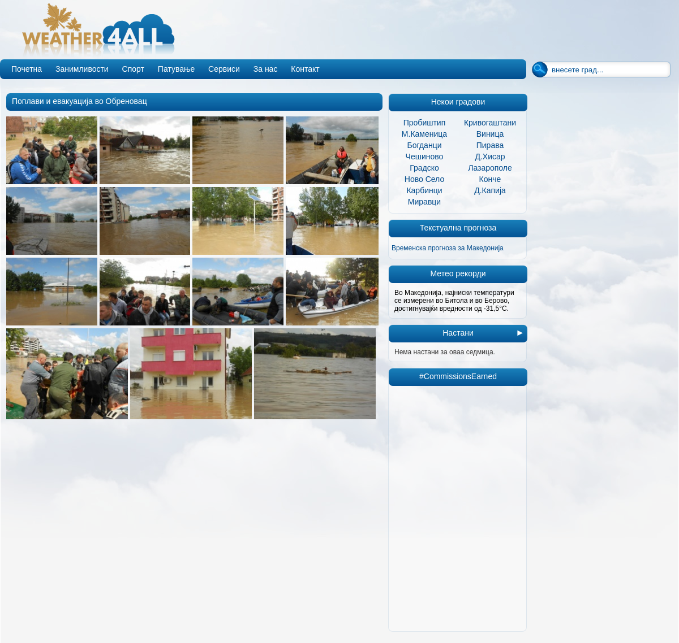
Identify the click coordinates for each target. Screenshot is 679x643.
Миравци (424, 201)
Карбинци (424, 190)
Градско (424, 167)
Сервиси (224, 68)
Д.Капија (490, 190)
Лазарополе (490, 167)
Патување (176, 68)
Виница (490, 133)
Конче (490, 179)
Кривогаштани (490, 122)
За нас (265, 68)
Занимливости (82, 68)
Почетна (26, 68)
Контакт (305, 68)
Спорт (133, 68)
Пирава (490, 145)
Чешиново (425, 156)
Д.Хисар (490, 156)
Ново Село (424, 179)
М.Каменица (424, 133)
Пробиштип (424, 122)
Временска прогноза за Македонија (448, 248)
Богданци (424, 145)
